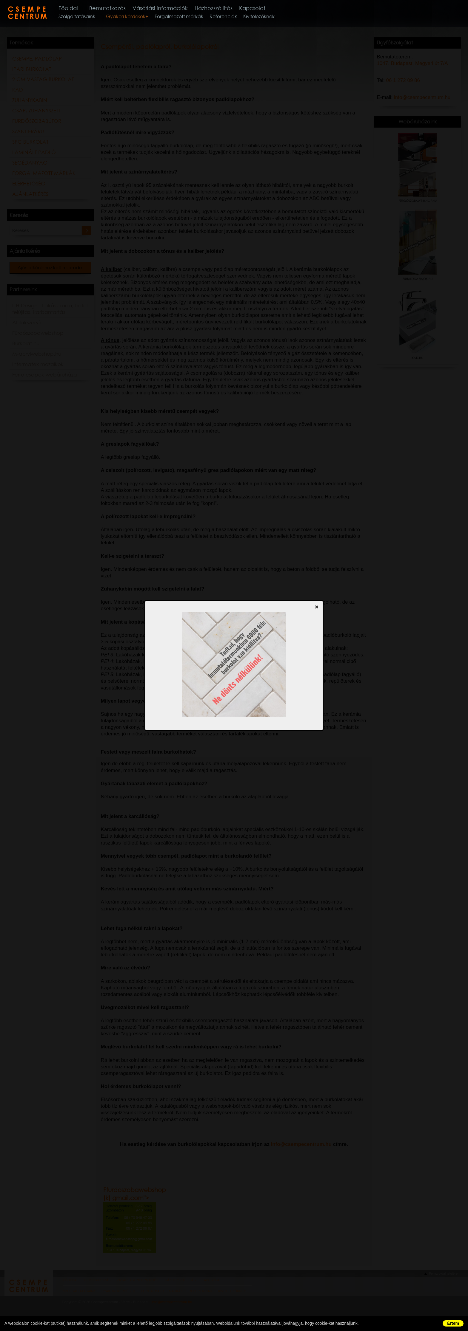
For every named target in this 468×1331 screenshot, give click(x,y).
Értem (453, 1323)
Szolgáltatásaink (84, 18)
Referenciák (231, 18)
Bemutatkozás (117, 8)
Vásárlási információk (172, 8)
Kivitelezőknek (266, 18)
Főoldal (77, 8)
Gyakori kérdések (133, 18)
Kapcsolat (268, 8)
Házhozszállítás (228, 8)
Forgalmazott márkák (186, 18)
